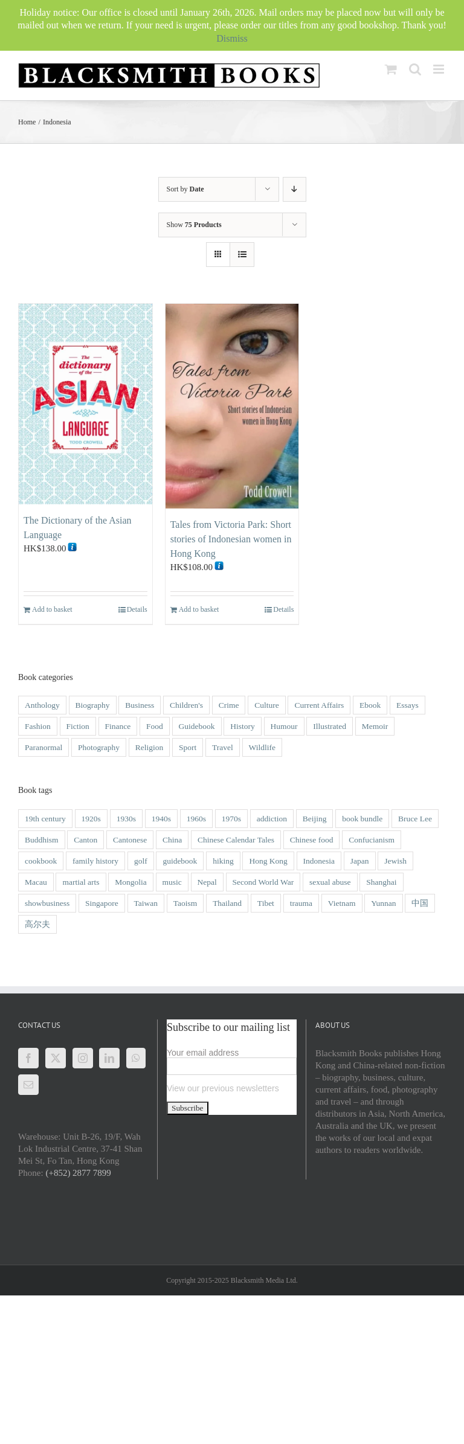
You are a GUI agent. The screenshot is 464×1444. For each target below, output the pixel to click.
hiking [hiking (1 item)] (223, 860)
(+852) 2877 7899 (78, 1173)
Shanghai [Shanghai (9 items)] (381, 882)
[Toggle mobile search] (415, 69)
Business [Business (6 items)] (139, 705)
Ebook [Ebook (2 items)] (370, 705)
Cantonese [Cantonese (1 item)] (130, 839)
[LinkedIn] (109, 1058)
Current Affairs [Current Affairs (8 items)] (319, 705)
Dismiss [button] (232, 38)
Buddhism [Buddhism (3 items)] (42, 839)
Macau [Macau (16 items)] (36, 882)
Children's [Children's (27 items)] (186, 705)
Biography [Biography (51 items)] (93, 705)
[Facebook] (28, 1058)
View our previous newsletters (223, 1088)
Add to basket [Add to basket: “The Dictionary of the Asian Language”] (52, 609)
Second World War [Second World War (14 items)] (263, 882)
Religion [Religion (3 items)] (149, 747)
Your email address (203, 1052)
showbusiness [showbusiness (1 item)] (47, 903)
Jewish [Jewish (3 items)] (395, 860)
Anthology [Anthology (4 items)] (42, 705)
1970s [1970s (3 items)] (231, 818)
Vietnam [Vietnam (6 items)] (342, 903)
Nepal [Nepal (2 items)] (207, 882)
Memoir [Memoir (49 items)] (375, 726)
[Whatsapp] (136, 1058)
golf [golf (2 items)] (140, 860)
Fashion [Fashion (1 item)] (38, 726)
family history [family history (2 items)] (95, 860)
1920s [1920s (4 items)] (91, 818)
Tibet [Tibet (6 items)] (265, 903)
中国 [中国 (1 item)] (419, 903)
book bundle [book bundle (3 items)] (362, 818)
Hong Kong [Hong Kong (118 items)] (268, 860)
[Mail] (28, 1084)
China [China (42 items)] (172, 839)
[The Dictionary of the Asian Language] (85, 404)
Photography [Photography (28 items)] (99, 747)
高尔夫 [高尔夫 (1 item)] (37, 924)
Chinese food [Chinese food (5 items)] (312, 839)
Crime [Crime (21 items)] (229, 705)
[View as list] (242, 254)
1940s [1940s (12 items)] (161, 818)
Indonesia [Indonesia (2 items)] (319, 860)
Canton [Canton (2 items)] (85, 839)
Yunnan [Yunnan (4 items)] (383, 903)
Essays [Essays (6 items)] (407, 705)
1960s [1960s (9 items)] (196, 818)
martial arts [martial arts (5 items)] (80, 882)
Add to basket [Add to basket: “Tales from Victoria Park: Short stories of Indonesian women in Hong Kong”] (199, 609)
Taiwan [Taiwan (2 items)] (146, 903)
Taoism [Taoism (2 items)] (185, 903)
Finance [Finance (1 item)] (118, 726)
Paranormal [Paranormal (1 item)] (43, 747)
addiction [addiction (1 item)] (272, 818)
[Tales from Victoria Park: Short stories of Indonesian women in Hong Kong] (232, 406)
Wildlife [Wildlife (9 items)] (262, 747)
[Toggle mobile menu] (439, 69)
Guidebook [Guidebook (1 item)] (197, 726)
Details (137, 609)
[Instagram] (82, 1058)
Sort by (185, 189)
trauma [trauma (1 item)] (301, 903)
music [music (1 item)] (172, 882)
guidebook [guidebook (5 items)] (180, 860)
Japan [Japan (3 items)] (359, 860)
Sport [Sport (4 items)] (187, 747)
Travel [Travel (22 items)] (222, 747)
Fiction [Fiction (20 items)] (77, 726)
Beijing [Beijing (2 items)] (315, 818)
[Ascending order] (294, 189)
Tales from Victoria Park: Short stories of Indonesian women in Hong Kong (231, 539)
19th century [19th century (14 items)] (45, 818)
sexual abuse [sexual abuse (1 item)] (330, 882)
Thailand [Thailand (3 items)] (227, 903)
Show (194, 224)
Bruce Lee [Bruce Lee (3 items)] (415, 818)
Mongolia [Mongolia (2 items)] (131, 882)
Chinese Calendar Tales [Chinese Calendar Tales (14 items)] (236, 839)
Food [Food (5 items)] (154, 726)
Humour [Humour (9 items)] (284, 726)
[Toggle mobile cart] (391, 69)
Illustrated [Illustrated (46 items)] (329, 726)
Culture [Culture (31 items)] (266, 705)
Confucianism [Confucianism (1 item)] (372, 839)
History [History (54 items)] (242, 726)
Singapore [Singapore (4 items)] (101, 903)
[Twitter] (55, 1058)
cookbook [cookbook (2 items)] (41, 860)
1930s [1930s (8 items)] (126, 818)
